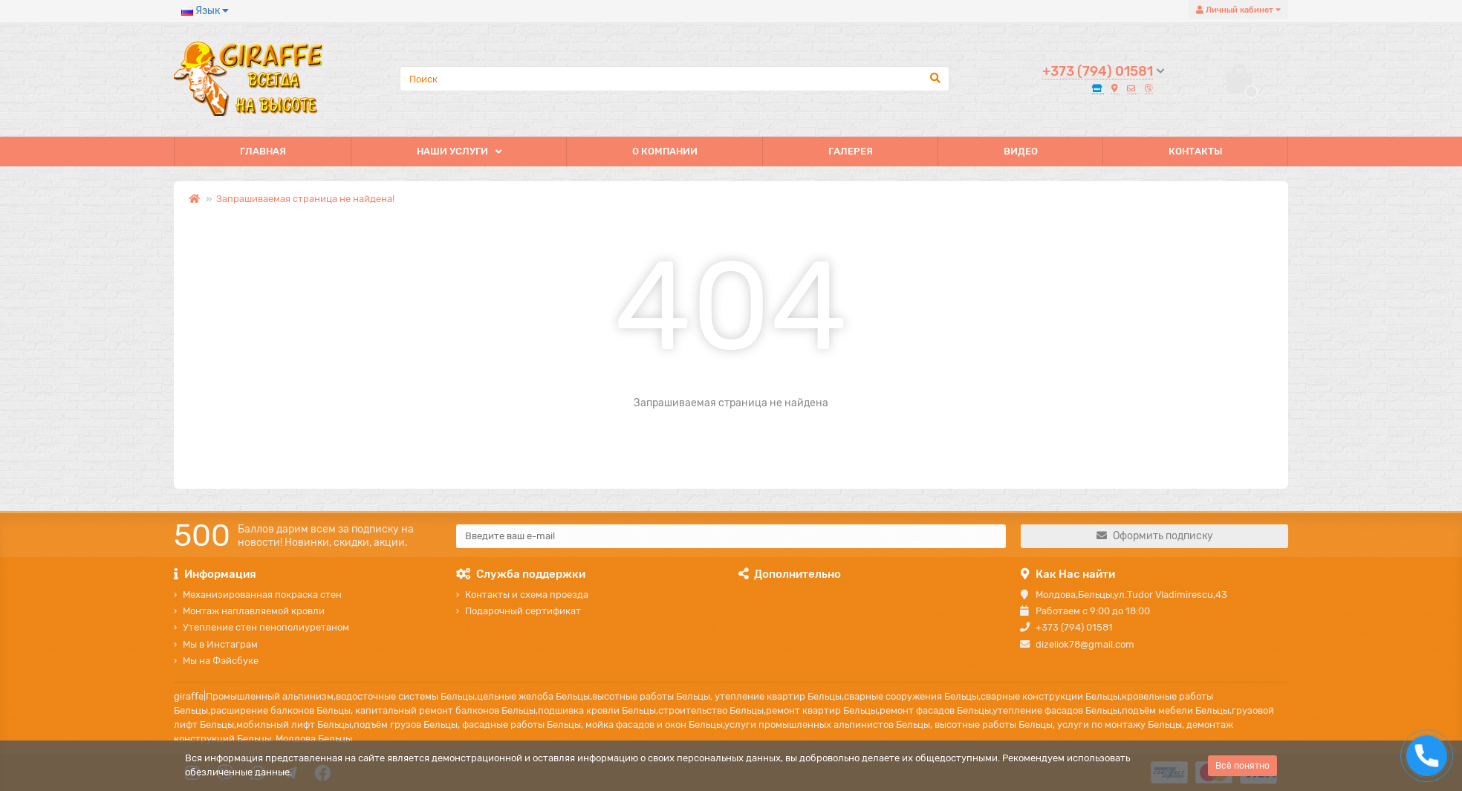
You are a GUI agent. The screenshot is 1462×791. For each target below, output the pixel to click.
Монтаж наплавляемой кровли (254, 610)
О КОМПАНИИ (665, 151)
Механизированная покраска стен (262, 594)
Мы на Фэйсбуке (221, 660)
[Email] (731, 536)
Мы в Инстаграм (220, 644)
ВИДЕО (1021, 151)
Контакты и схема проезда (526, 594)
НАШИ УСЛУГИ (452, 151)
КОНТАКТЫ (1196, 151)
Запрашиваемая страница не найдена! (305, 198)
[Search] (674, 78)
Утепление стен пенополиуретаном (266, 627)
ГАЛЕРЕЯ (850, 151)
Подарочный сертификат (523, 610)
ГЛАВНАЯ (263, 151)
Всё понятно (1242, 766)
